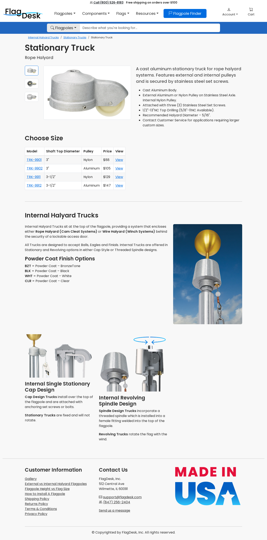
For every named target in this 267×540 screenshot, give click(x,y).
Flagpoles (61, 27)
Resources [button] (146, 13)
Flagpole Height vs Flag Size (47, 488)
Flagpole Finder (185, 13)
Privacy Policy (36, 513)
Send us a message (114, 510)
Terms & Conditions (41, 508)
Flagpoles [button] (63, 13)
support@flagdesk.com (122, 497)
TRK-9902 (35, 168)
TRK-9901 (34, 159)
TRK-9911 (34, 177)
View (119, 159)
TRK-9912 (34, 185)
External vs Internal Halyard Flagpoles (56, 483)
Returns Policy (36, 503)
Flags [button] (121, 13)
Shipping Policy (37, 498)
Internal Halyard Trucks (43, 37)
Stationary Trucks (74, 37)
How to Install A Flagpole (45, 493)
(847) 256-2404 (116, 502)
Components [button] (94, 13)
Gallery (31, 478)
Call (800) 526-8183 (108, 2)
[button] (230, 12)
